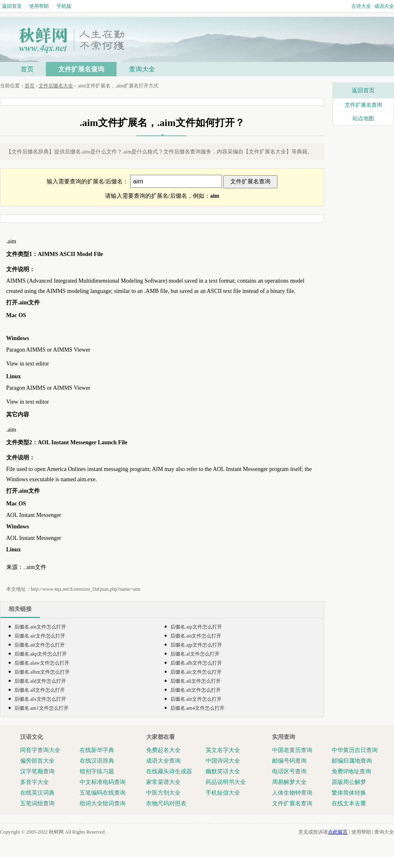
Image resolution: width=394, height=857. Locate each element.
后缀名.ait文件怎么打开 (39, 645)
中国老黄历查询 (292, 750)
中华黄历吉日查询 (355, 750)
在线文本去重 (349, 803)
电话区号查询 (289, 771)
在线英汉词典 (37, 793)
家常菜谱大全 (163, 782)
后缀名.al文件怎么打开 (195, 654)
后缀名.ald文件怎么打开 (40, 681)
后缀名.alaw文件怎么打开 (41, 663)
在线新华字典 (97, 750)
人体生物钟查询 (292, 793)
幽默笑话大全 (223, 771)
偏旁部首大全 (37, 761)
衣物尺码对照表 (166, 803)
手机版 (64, 6)
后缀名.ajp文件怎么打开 (196, 645)
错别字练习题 (97, 771)
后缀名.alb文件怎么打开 (196, 663)
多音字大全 (34, 782)
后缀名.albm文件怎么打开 (42, 672)
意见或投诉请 (323, 832)
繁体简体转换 (349, 793)
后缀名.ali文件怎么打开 (195, 681)
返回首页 (12, 6)
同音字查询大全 (40, 750)
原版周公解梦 (349, 782)
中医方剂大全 (163, 793)
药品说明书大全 (226, 782)
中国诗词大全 (223, 761)
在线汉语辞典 (97, 761)
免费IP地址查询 (351, 771)
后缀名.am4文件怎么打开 (197, 708)
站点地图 (363, 118)
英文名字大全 (223, 750)
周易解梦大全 (289, 782)
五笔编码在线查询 (103, 793)
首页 (27, 69)
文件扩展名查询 (81, 69)
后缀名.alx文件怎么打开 (40, 699)
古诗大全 (361, 6)
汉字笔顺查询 (37, 771)
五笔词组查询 (37, 803)
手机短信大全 (223, 793)
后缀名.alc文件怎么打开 (196, 672)
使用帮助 (39, 6)
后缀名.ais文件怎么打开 (195, 636)
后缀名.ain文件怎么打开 (40, 627)
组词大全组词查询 (103, 803)
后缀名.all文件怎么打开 (39, 690)
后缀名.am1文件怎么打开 (41, 708)
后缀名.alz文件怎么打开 (196, 699)
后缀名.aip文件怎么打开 (196, 627)
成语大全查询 (163, 761)
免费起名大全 (163, 750)
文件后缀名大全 (56, 86)
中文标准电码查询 (103, 782)
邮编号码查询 (289, 761)
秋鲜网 (56, 832)
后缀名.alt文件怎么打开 (195, 690)
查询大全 (142, 69)
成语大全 (384, 6)
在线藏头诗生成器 (169, 771)
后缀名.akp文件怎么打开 (40, 654)
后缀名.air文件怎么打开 (39, 636)
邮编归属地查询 (352, 761)
